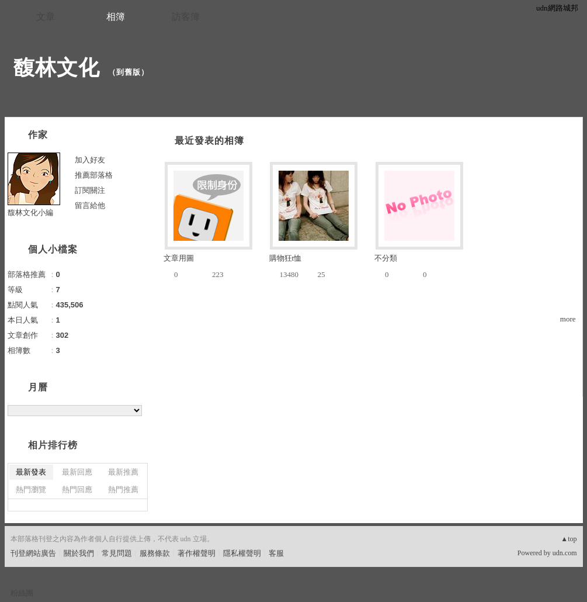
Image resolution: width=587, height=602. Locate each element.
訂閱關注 (90, 190)
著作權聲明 (197, 553)
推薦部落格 (94, 175)
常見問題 (117, 553)
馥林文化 (56, 67)
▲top (568, 539)
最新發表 (31, 472)
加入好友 (90, 159)
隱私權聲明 (242, 553)
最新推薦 (123, 472)
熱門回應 (77, 489)
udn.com (565, 553)
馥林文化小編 (30, 212)
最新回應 (77, 472)
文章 (45, 17)
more (568, 318)
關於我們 (79, 553)
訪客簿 (186, 17)
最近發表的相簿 (209, 141)
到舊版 (128, 72)
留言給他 (90, 205)
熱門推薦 (123, 489)
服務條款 (155, 553)
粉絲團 (22, 593)
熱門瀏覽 (31, 489)
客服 (276, 553)
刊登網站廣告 (33, 553)
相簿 (115, 17)
